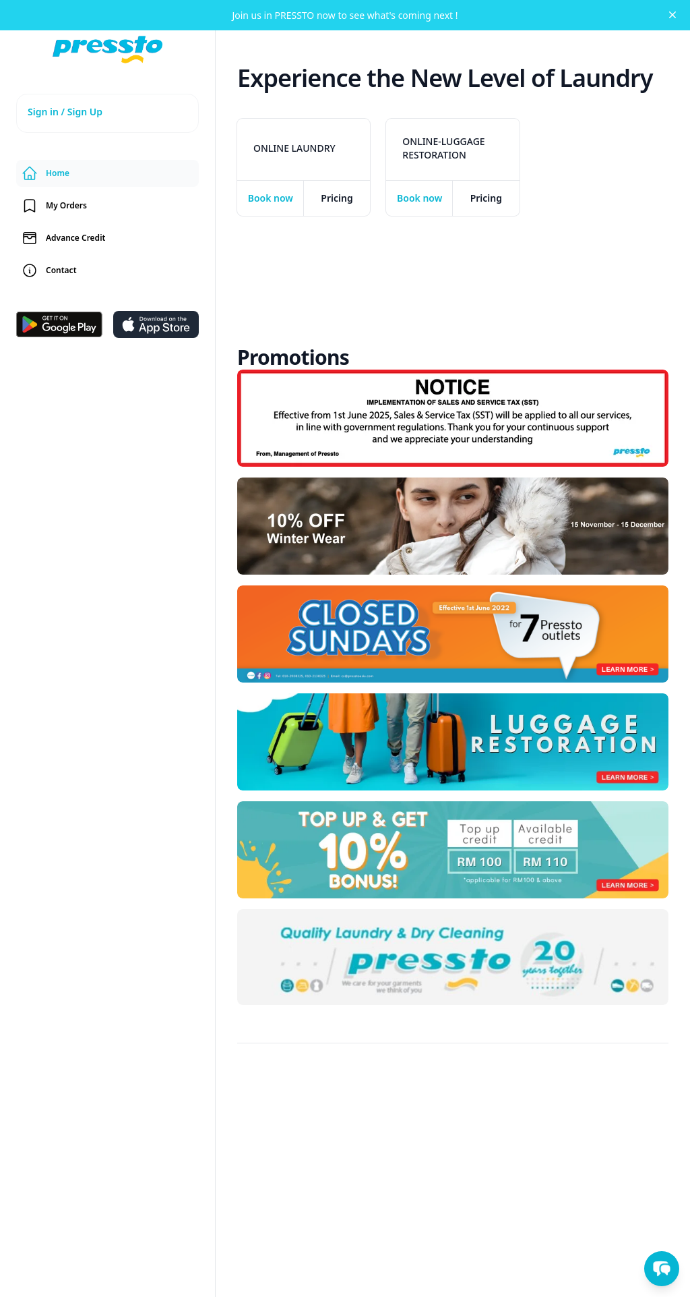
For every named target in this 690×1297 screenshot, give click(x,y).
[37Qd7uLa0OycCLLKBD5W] (452, 634)
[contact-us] (107, 270)
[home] (107, 49)
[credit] (107, 238)
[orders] (107, 205)
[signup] (107, 113)
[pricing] (337, 198)
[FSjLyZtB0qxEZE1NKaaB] (452, 849)
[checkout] (270, 198)
